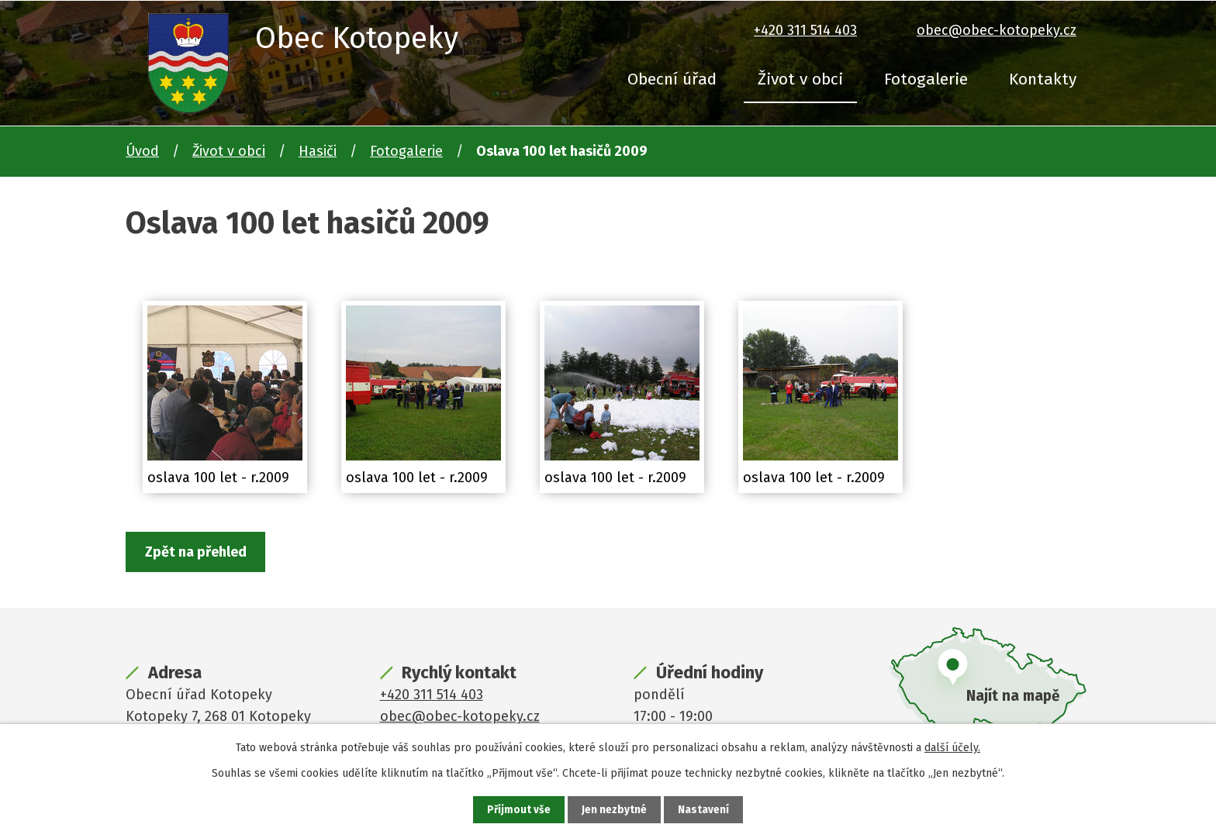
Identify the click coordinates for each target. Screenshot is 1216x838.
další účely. (952, 747)
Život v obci (800, 79)
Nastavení (704, 809)
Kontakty (1042, 79)
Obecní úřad (672, 79)
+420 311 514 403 (805, 30)
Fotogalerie (926, 79)
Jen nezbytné (615, 809)
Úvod (142, 151)
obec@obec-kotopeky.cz (996, 30)
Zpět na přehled (197, 552)
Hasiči (318, 151)
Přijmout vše (518, 809)
